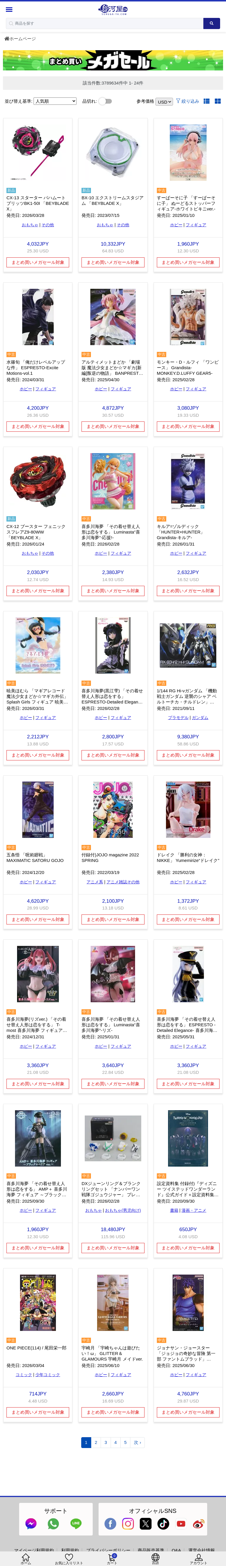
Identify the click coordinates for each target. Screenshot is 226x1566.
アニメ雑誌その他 (123, 882)
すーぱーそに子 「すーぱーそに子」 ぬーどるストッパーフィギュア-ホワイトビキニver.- (186, 203)
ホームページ (20, 38)
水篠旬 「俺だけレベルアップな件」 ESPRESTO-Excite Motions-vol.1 (35, 368)
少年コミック (47, 1374)
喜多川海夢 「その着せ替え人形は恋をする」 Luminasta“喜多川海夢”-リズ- (111, 1025)
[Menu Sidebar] (10, 10)
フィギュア (196, 224)
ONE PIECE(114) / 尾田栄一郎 (36, 1347)
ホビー (176, 224)
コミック (24, 1374)
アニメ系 (95, 882)
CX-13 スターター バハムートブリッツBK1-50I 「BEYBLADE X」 (37, 203)
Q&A (176, 1550)
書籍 (174, 1210)
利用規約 (70, 1550)
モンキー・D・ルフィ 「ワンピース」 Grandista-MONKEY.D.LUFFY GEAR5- (188, 368)
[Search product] (211, 23)
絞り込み (187, 101)
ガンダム (200, 717)
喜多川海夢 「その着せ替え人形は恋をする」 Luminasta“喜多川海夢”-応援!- (111, 532)
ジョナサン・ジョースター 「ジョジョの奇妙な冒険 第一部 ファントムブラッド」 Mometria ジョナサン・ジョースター (186, 1359)
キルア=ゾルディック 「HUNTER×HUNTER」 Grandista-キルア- (181, 532)
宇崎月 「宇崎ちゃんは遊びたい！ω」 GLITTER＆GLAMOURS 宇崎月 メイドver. (112, 1353)
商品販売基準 (151, 1550)
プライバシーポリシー (108, 1550)
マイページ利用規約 (34, 1550)
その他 (47, 224)
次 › (137, 1442)
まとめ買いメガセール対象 (37, 262)
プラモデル (178, 717)
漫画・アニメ (194, 1210)
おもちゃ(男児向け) (123, 1210)
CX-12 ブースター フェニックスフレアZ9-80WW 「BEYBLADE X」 (36, 532)
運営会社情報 (201, 1550)
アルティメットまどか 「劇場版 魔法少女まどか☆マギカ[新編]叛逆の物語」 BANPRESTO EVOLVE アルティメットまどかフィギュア (113, 373)
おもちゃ (30, 224)
